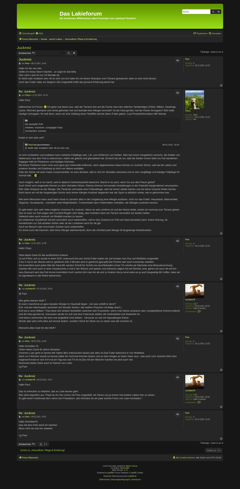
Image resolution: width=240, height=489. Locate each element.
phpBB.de (132, 476)
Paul (187, 59)
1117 (195, 304)
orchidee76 (190, 300)
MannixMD (124, 468)
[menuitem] (39, 33)
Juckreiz (24, 47)
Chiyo (187, 111)
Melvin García (131, 466)
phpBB (110, 473)
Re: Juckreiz (27, 91)
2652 (195, 115)
